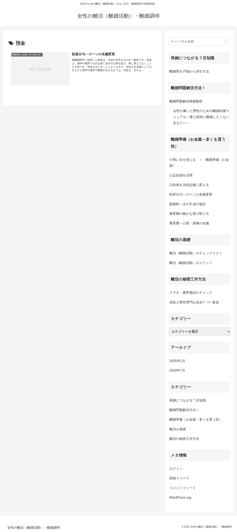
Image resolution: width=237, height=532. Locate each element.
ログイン (176, 469)
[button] (226, 41)
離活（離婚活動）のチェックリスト (195, 253)
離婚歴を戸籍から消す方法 (189, 71)
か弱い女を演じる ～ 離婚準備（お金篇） (199, 162)
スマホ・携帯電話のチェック (190, 292)
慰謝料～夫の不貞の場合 (187, 204)
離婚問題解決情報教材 (185, 101)
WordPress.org (180, 497)
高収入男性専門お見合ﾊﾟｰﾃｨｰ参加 (194, 302)
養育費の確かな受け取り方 (189, 214)
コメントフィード (182, 488)
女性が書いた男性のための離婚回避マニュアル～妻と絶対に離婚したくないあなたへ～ (201, 117)
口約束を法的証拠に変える (189, 185)
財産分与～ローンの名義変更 (190, 194)
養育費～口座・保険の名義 (189, 223)
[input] (199, 41)
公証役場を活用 (181, 175)
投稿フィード (179, 478)
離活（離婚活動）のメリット (190, 263)
